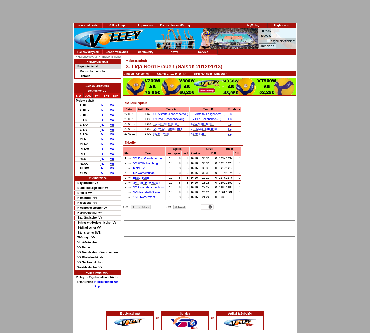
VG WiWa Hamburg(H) (167, 128)
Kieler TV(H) (161, 133)
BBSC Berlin (141, 177)
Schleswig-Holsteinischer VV (96, 222)
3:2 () (231, 133)
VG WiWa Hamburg (145, 163)
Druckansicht (203, 73)
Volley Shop (117, 25)
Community (145, 52)
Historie (85, 76)
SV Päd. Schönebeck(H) (168, 119)
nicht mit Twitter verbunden (168, 207)
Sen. (97, 95)
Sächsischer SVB (89, 232)
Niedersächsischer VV (92, 207)
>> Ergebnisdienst (109, 56)
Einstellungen (210, 207)
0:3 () (231, 114)
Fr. (102, 105)
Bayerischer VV (87, 183)
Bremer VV (84, 193)
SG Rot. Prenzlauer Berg (148, 158)
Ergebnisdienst (87, 66)
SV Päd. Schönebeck (146, 182)
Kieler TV (139, 168)
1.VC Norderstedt (144, 197)
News (174, 52)
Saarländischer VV (89, 217)
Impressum (145, 25)
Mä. (112, 105)
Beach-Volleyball (116, 52)
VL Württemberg (88, 242)
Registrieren (282, 25)
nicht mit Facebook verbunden (126, 207)
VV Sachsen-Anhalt (90, 262)
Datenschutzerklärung (175, 25)
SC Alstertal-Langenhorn (148, 187)
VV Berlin (83, 247)
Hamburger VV (87, 197)
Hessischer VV (87, 202)
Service (203, 52)
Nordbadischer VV (89, 212)
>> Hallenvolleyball (86, 56)
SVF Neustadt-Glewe (146, 192)
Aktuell (129, 73)
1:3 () (231, 119)
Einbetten (220, 73)
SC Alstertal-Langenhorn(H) (170, 114)
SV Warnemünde (144, 173)
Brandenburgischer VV (92, 188)
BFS (106, 95)
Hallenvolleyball (88, 52)
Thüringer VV (86, 237)
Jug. (88, 95)
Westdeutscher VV (89, 267)
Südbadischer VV (89, 227)
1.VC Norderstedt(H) (166, 123)
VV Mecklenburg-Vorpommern (97, 252)
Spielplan (142, 73)
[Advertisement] (209, 228)
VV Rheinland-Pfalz (90, 257)
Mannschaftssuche (92, 71)
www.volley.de (87, 25)
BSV (116, 95)
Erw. (79, 95)
